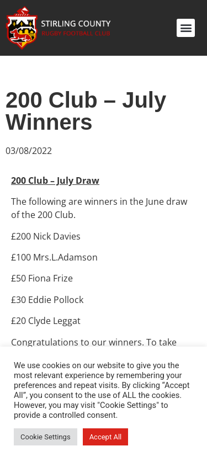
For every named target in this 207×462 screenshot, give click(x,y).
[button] (186, 28)
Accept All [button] (105, 437)
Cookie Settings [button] (45, 437)
